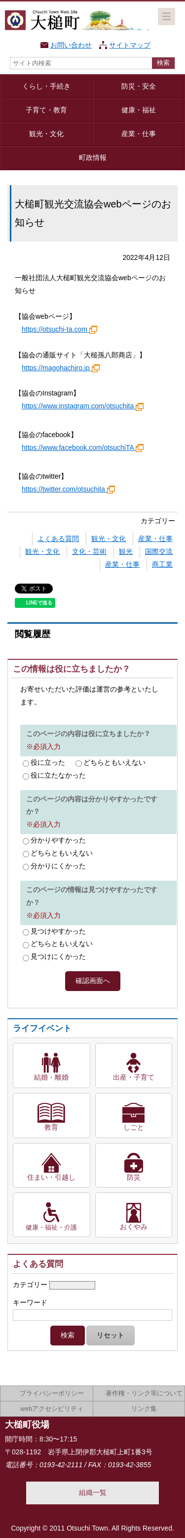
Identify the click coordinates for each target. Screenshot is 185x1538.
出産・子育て (133, 1077)
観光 (126, 551)
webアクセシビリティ (51, 1408)
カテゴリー (30, 1285)
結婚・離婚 (51, 1077)
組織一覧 (93, 1492)
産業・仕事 (138, 134)
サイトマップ (129, 45)
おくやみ (134, 1227)
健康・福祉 (138, 110)
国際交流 (159, 551)
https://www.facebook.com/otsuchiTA (83, 447)
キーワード (30, 1302)
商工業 (162, 564)
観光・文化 (46, 134)
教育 (51, 1127)
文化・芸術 (89, 551)
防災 (134, 1177)
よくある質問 (58, 539)
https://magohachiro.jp (61, 368)
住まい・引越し (51, 1177)
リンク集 (144, 1408)
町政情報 (93, 157)
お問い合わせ (71, 45)
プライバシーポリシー (52, 1393)
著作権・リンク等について (144, 1393)
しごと (133, 1127)
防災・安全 (138, 86)
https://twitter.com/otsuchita (68, 489)
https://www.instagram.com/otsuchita (83, 406)
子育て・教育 (46, 110)
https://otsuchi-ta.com (59, 329)
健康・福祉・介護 (51, 1227)
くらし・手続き (46, 86)
